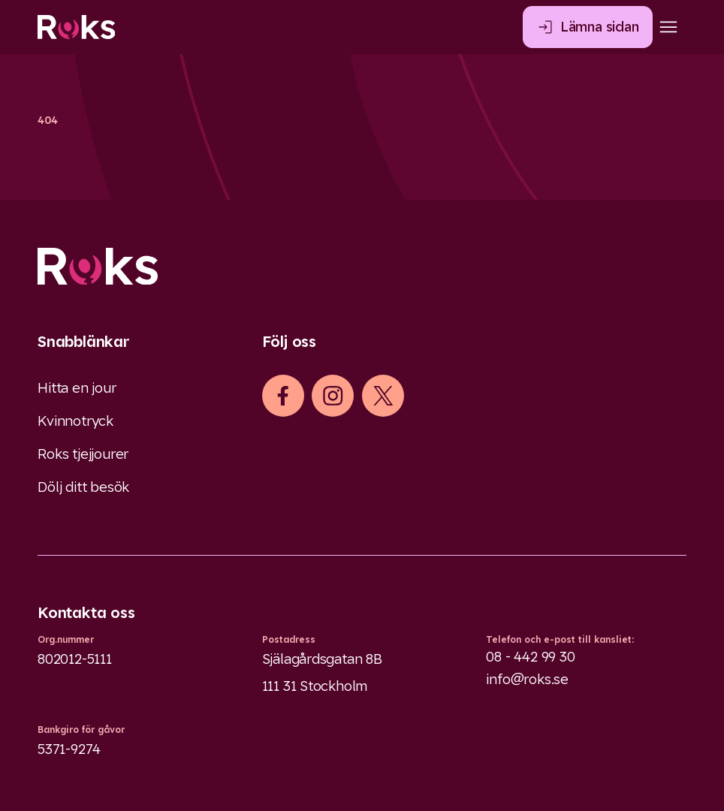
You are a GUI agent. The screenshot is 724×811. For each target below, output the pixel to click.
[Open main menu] (668, 27)
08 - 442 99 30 (530, 656)
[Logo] (362, 266)
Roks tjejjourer (83, 454)
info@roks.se (527, 679)
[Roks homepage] (76, 27)
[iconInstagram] (333, 395)
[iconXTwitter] (383, 395)
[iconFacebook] (283, 395)
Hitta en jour (77, 387)
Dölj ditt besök (83, 487)
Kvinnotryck (75, 421)
